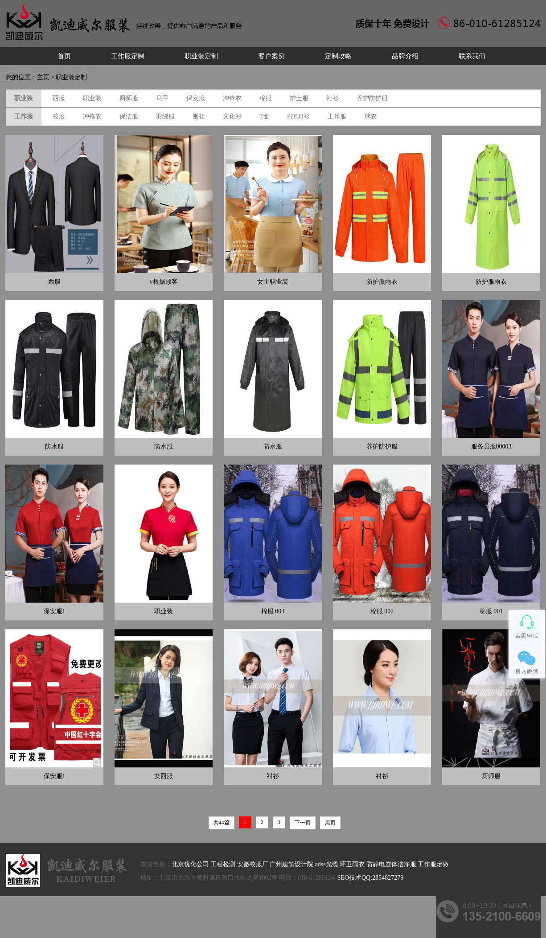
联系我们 (472, 56)
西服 (59, 98)
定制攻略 (338, 56)
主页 (43, 77)
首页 (64, 56)
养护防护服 (372, 98)
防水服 (54, 446)
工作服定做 (433, 864)
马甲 (162, 98)
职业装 (92, 98)
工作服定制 (127, 56)
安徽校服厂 (252, 864)
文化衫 (232, 116)
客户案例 (271, 56)
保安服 (195, 98)
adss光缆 (326, 864)
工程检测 (222, 864)
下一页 (303, 823)
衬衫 (332, 98)
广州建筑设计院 (291, 864)
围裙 (199, 116)
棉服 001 (491, 611)
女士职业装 (272, 281)
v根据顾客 (164, 281)
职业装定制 (201, 56)
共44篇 (221, 823)
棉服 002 (382, 611)
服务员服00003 (491, 446)
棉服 (265, 98)
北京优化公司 (190, 864)
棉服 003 (273, 611)
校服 (59, 116)
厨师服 (128, 98)
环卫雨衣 (352, 864)
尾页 (330, 823)
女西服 (163, 776)
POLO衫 (298, 116)
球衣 (370, 116)
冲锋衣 (232, 98)
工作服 (337, 116)
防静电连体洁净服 (391, 864)
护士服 (299, 98)
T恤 (264, 116)
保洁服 (128, 116)
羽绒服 (165, 116)
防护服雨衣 (382, 281)
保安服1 (55, 611)
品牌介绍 (405, 56)
